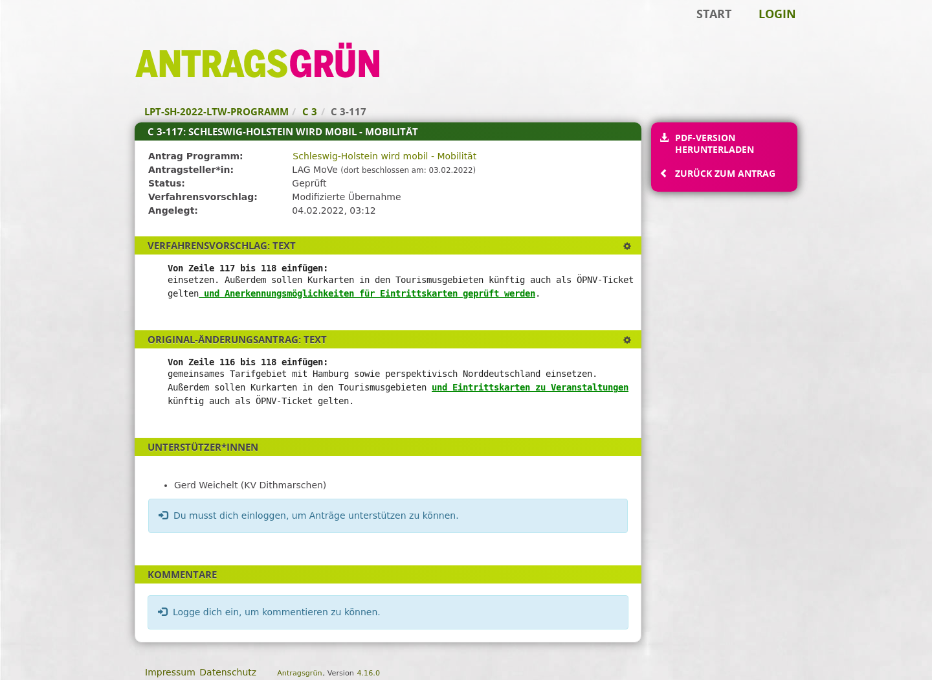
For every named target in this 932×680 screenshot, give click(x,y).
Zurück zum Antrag (724, 173)
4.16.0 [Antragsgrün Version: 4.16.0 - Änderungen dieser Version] (368, 673)
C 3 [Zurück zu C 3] (309, 111)
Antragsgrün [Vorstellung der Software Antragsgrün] (299, 673)
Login (777, 13)
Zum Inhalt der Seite (53, 30)
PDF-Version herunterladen (714, 143)
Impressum (170, 672)
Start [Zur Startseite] (713, 13)
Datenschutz (227, 672)
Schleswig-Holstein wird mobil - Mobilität (384, 156)
